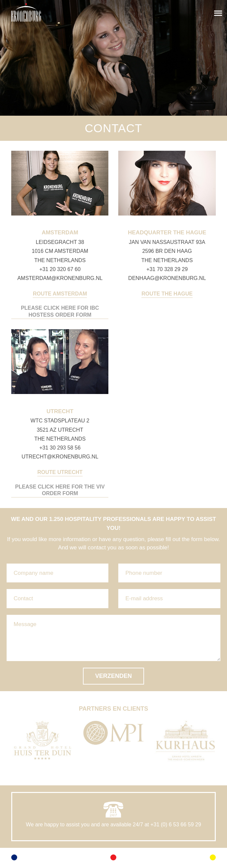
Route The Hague (167, 293)
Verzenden (113, 676)
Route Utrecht (60, 472)
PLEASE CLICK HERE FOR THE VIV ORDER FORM (60, 490)
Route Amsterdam (60, 293)
